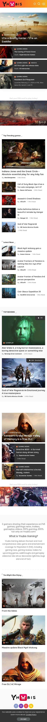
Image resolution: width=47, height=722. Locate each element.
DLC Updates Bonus (13, 432)
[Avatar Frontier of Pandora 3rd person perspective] (9, 279)
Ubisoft (23, 202)
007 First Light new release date (26, 65)
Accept (23, 719)
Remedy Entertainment (13, 354)
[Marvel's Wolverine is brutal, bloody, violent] (8, 471)
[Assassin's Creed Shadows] (9, 200)
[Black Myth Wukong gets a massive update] (9, 251)
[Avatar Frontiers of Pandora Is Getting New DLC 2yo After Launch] (9, 265)
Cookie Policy (31, 715)
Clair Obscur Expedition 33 (29, 291)
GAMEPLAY (10, 166)
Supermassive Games (27, 55)
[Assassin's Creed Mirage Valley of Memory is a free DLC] (23, 427)
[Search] (38, 4)
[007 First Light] (6, 66)
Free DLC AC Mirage (11, 684)
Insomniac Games (25, 475)
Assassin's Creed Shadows (29, 198)
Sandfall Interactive (27, 295)
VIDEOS (34, 63)
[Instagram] (21, 706)
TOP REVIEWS (9, 312)
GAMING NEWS (9, 35)
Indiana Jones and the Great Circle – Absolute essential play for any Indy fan (23, 173)
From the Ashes (9, 611)
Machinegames (10, 177)
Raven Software (26, 190)
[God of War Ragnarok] (9, 227)
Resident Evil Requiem (24, 79)
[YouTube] (26, 706)
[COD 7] (6, 81)
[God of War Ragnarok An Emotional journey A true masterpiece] (23, 373)
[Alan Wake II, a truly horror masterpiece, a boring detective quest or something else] (23, 330)
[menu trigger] (43, 4)
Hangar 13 (24, 218)
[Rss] (31, 706)
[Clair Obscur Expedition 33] (9, 293)
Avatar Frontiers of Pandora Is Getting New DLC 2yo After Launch (31, 264)
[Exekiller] (23, 29)
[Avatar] (23, 593)
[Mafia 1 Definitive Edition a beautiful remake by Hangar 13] (9, 213)
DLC (7, 606)
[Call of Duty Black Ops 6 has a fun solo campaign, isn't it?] (9, 187)
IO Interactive (24, 68)
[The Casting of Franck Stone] (6, 52)
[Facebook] (16, 706)
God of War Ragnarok (27, 224)
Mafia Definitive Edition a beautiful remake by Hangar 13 (30, 212)
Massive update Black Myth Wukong (19, 647)
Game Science (25, 254)
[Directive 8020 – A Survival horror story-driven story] (8, 453)
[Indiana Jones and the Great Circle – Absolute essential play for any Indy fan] (23, 154)
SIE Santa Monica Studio (29, 227)
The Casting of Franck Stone (25, 52)
